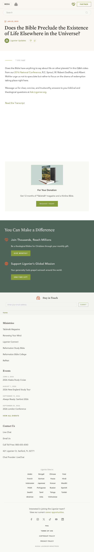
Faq (47, 526)
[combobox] (43, 12)
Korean (53, 483)
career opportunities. (54, 512)
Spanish (64, 487)
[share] (34, 40)
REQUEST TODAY (47, 204)
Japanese (41, 483)
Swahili (30, 492)
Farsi (64, 474)
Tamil (41, 492)
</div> (47, 122)
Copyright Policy (47, 536)
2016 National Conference (27, 72)
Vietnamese (52, 497)
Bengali (41, 474)
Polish (30, 487)
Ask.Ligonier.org (38, 92)
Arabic (29, 474)
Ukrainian (29, 497)
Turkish (64, 492)
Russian (53, 487)
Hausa (52, 478)
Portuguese (41, 487)
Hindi (64, 478)
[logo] (16, 4)
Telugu (52, 492)
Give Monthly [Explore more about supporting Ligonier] (21, 253)
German (41, 478)
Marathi (64, 483)
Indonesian (30, 483)
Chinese (53, 474)
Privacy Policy (47, 541)
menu (7, 4)
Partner (84, 4)
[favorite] (31, 40)
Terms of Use (47, 531)
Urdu (41, 497)
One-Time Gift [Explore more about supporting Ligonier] (21, 277)
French (30, 478)
